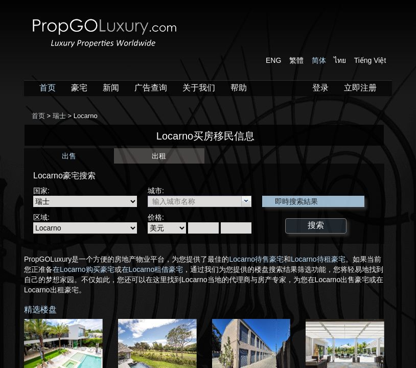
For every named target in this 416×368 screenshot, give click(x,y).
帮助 (238, 87)
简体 (319, 60)
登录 (320, 87)
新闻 (111, 87)
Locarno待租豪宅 (318, 259)
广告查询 (150, 87)
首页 (47, 87)
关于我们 (198, 87)
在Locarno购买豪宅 (83, 269)
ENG (273, 60)
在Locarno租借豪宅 (152, 269)
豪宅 (79, 87)
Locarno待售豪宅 (256, 259)
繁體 (296, 60)
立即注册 (360, 87)
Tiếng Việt (370, 60)
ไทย (340, 60)
